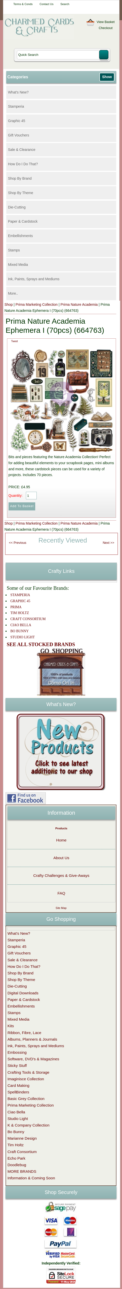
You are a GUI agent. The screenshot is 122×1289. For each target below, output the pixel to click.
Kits (11, 1026)
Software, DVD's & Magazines (33, 1059)
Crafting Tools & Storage (29, 1072)
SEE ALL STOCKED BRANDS (41, 644)
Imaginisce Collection (26, 1079)
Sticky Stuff (17, 1065)
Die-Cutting (17, 207)
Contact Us (46, 4)
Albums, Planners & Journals (32, 1039)
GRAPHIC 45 (20, 601)
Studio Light (18, 1118)
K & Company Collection (29, 1125)
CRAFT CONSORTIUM (28, 619)
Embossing (17, 1052)
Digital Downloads (23, 993)
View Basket (105, 22)
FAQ (61, 893)
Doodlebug (17, 1165)
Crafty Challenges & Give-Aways (61, 875)
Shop (9, 304)
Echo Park (16, 1158)
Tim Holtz (16, 1145)
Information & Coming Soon (31, 1178)
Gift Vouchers (18, 135)
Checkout (105, 28)
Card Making (18, 1085)
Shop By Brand (20, 178)
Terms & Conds (22, 4)
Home (61, 840)
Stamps (14, 250)
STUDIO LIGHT (22, 637)
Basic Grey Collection (26, 1098)
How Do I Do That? (23, 164)
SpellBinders (18, 1092)
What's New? (18, 92)
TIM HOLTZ (19, 613)
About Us (61, 858)
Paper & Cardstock (23, 221)
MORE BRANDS (22, 1171)
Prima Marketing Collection (37, 304)
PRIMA (15, 607)
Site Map (61, 907)
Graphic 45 (16, 121)
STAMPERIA (20, 595)
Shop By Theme (20, 193)
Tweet (14, 341)
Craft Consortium (22, 1152)
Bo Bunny (16, 1132)
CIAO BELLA (20, 625)
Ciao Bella (16, 1112)
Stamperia (16, 106)
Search (64, 4)
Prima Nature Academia (79, 304)
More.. (13, 293)
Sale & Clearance (21, 150)
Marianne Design (22, 1138)
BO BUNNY (19, 631)
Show (107, 77)
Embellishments (20, 236)
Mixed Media (18, 265)
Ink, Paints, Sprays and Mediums (34, 279)
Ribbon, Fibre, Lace (24, 1032)
